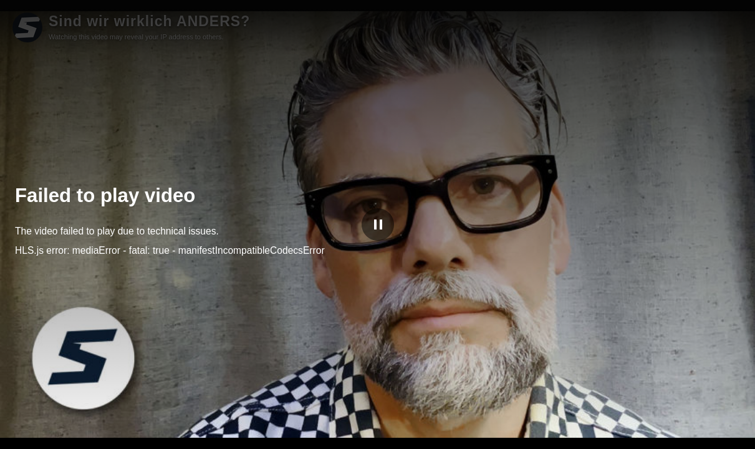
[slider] (377, 424)
